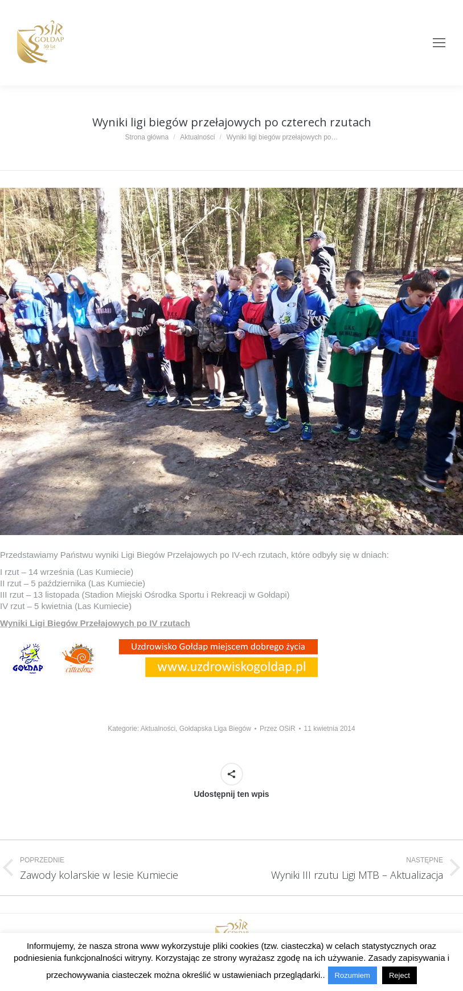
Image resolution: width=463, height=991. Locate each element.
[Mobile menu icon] (439, 43)
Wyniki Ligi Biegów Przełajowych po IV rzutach (95, 623)
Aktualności (158, 729)
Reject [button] (399, 975)
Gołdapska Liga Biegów (215, 729)
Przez (278, 729)
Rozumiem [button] (352, 975)
